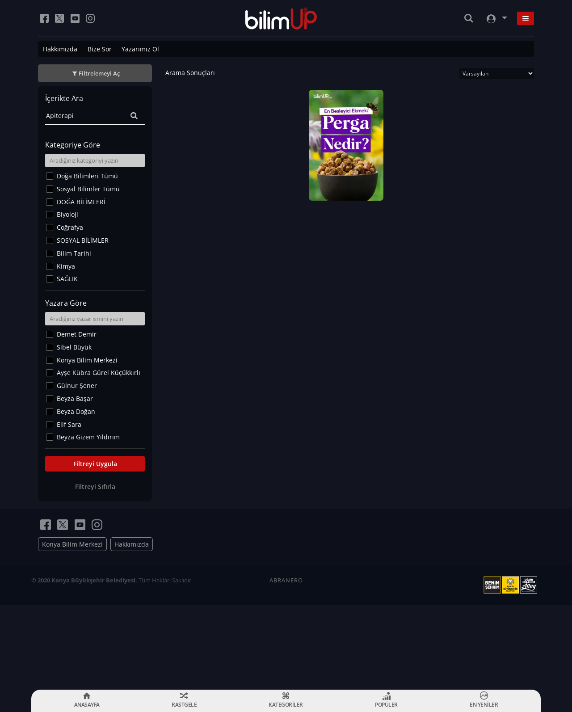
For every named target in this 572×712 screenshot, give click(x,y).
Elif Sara (69, 424)
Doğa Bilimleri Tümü (87, 176)
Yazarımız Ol (140, 49)
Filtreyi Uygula (95, 463)
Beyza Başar (75, 398)
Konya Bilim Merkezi (87, 360)
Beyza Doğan (76, 411)
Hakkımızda (60, 49)
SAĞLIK (67, 278)
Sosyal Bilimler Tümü (88, 189)
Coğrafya (70, 227)
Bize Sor (100, 49)
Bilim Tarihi (74, 253)
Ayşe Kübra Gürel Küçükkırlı (98, 372)
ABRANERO (286, 580)
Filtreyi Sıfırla (95, 486)
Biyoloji (67, 214)
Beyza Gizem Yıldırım (88, 437)
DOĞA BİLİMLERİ (81, 202)
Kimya (66, 266)
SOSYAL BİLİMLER (83, 240)
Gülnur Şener (77, 385)
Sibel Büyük (74, 347)
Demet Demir (77, 334)
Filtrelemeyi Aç (99, 73)
